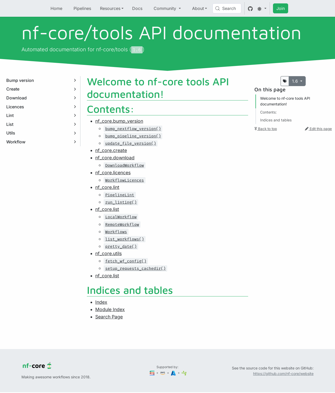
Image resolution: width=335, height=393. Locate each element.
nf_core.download (115, 157)
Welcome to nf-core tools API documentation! (285, 101)
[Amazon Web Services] (163, 373)
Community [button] (165, 8)
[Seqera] (152, 373)
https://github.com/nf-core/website (283, 373)
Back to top (265, 129)
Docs (137, 8)
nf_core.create (111, 150)
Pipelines (82, 8)
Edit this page (318, 129)
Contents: (268, 112)
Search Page (109, 316)
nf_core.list (107, 209)
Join (280, 8)
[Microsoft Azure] (174, 373)
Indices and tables (276, 120)
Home (56, 8)
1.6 (295, 81)
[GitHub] (250, 8)
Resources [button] (110, 8)
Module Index (110, 309)
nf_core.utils (108, 253)
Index (101, 302)
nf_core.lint (107, 187)
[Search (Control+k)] (227, 8)
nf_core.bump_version (119, 121)
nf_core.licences (113, 172)
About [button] (198, 8)
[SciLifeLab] (184, 373)
